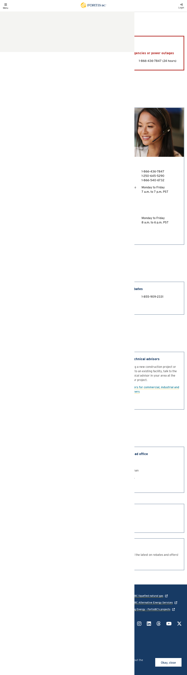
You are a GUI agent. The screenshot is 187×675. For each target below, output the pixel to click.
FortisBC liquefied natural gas (145, 595)
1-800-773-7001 (93, 524)
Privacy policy (41, 612)
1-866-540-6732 (153, 180)
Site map (38, 622)
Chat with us (32, 233)
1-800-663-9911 (61, 61)
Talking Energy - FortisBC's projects (148, 609)
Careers (7, 617)
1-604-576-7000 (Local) (98, 520)
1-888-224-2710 (59, 171)
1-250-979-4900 (59, 176)
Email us (25, 199)
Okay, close (168, 662)
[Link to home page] (93, 5)
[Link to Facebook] (129, 623)
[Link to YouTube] (168, 623)
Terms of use (40, 617)
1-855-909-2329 (59, 296)
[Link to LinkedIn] (149, 623)
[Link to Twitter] (179, 623)
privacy (86, 664)
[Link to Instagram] (139, 623)
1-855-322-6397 (104, 621)
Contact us (27, 305)
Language (8, 612)
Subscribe (15, 562)
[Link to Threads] (159, 623)
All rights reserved (30, 634)
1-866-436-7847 (150, 61)
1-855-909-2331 (152, 296)
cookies (32, 660)
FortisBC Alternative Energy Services (150, 602)
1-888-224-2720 (59, 180)
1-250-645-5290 (153, 176)
